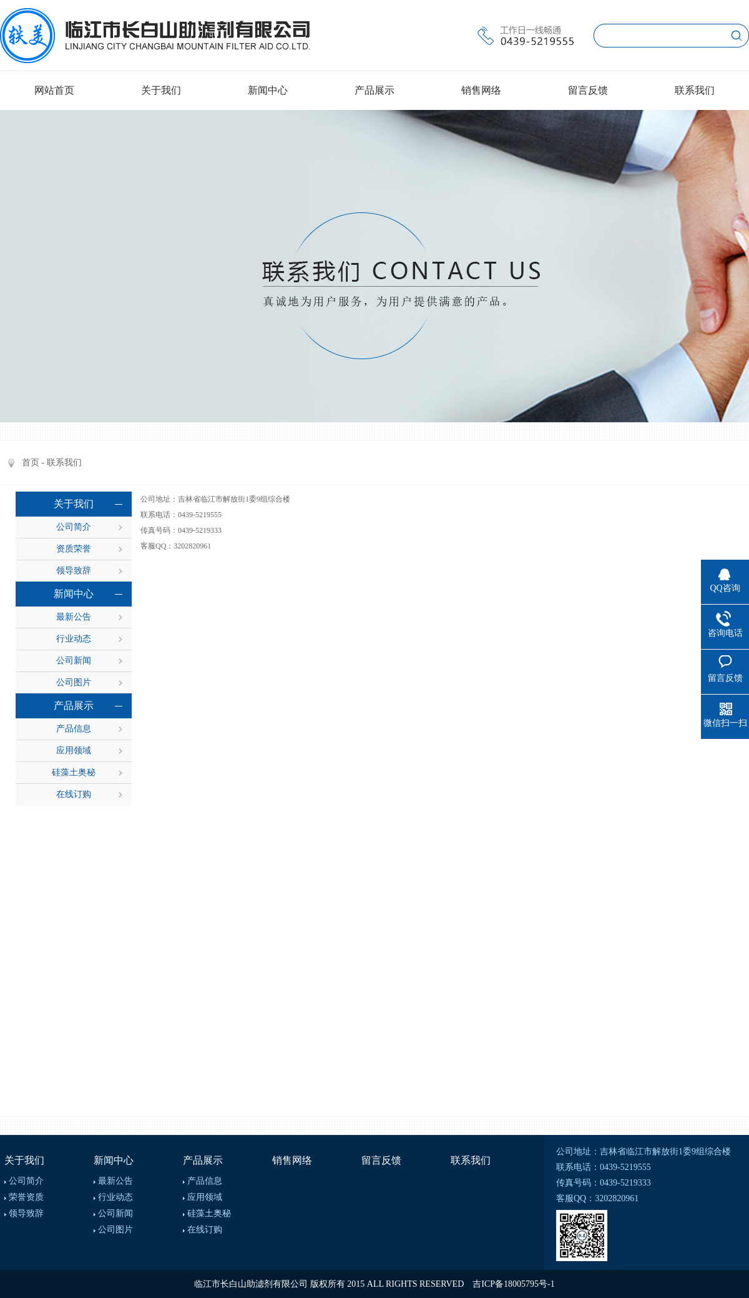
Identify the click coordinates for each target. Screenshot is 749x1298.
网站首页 (54, 90)
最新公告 (73, 617)
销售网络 (481, 90)
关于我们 (161, 90)
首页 (30, 462)
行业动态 (73, 638)
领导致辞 (73, 570)
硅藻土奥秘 (73, 772)
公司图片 (73, 682)
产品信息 (73, 728)
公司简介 (73, 527)
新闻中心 (268, 90)
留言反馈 (588, 90)
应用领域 (73, 750)
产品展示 (374, 90)
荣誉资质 (26, 1197)
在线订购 (73, 794)
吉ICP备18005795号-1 (513, 1284)
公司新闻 (73, 660)
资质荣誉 (73, 548)
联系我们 (695, 90)
